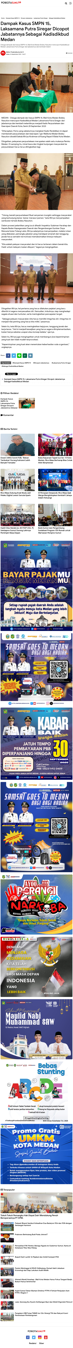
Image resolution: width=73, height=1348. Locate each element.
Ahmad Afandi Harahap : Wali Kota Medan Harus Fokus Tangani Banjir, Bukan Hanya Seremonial (43, 1280)
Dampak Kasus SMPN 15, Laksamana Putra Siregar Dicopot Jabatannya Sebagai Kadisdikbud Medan (9, 404)
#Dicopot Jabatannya (41, 363)
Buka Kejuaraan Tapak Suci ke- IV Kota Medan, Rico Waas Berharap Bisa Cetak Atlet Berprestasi (55, 460)
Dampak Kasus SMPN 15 (13, 18)
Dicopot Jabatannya (26, 18)
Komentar (69, 53)
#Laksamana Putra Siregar (61, 363)
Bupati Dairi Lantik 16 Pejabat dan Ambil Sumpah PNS (37, 1257)
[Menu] (71, 3)
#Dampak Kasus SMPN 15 (22, 363)
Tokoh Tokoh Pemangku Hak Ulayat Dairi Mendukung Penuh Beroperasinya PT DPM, (29, 1216)
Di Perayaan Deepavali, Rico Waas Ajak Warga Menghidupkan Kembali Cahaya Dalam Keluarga (55, 495)
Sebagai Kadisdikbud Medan (57, 18)
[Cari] (66, 3)
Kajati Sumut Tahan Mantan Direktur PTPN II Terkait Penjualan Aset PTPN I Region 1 (42, 1292)
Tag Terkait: (6, 363)
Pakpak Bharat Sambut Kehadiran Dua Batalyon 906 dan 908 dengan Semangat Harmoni (43, 1224)
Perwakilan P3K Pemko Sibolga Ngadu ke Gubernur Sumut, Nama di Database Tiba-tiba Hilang (43, 1247)
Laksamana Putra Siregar (41, 18)
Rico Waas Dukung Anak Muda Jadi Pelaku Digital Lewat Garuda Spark (16, 494)
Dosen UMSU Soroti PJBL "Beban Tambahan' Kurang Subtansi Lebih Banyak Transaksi (15, 460)
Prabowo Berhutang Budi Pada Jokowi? (31, 1234)
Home (3, 18)
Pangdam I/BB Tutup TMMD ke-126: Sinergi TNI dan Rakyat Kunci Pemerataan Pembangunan (41, 1314)
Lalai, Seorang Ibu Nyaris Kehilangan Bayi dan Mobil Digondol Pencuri (43, 1302)
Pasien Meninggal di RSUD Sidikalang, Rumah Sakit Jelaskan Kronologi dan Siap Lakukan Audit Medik (39, 1269)
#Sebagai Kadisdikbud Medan (13, 366)
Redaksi (32, 1343)
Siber (41, 1343)
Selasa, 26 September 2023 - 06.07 (16, 54)
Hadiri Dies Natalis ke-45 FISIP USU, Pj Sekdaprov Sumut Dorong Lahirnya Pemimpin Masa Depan (17, 530)
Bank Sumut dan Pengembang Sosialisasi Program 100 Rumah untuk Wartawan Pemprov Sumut (54, 530)
